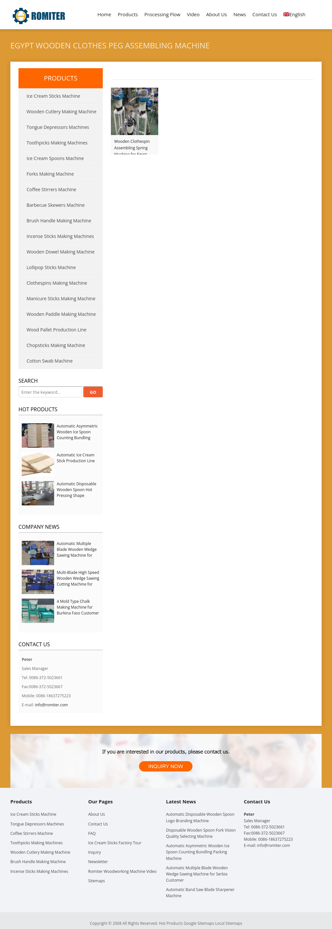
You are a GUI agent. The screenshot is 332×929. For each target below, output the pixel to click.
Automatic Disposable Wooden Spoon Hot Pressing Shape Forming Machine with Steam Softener (77, 495)
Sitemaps (96, 881)
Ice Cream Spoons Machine (55, 158)
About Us (216, 14)
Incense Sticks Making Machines (60, 236)
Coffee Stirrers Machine (51, 189)
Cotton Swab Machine (50, 361)
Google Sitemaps (199, 923)
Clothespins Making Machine (57, 283)
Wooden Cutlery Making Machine (61, 111)
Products (128, 14)
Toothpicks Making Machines (57, 143)
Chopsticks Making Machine (56, 345)
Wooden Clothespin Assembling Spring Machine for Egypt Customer (132, 145)
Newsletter (98, 861)
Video (193, 14)
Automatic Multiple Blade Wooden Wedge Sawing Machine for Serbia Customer (77, 552)
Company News (38, 526)
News (239, 14)
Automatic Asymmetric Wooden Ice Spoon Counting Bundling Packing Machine (77, 434)
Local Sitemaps (229, 923)
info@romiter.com (51, 705)
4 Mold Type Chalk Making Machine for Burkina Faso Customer (78, 607)
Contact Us (265, 14)
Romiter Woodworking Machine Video (122, 871)
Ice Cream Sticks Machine (53, 96)
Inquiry (94, 852)
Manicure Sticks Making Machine (61, 298)
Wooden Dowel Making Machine (61, 252)
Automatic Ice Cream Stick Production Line (76, 458)
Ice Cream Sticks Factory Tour (114, 843)
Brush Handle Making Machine (59, 220)
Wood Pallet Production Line (57, 330)
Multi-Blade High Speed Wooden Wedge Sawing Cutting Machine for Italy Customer (78, 581)
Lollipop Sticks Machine (51, 267)
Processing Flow (162, 14)
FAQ (92, 833)
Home (104, 14)
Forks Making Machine (50, 174)
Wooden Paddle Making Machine (61, 314)
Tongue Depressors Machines (58, 127)
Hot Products (37, 409)
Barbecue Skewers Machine (56, 205)
